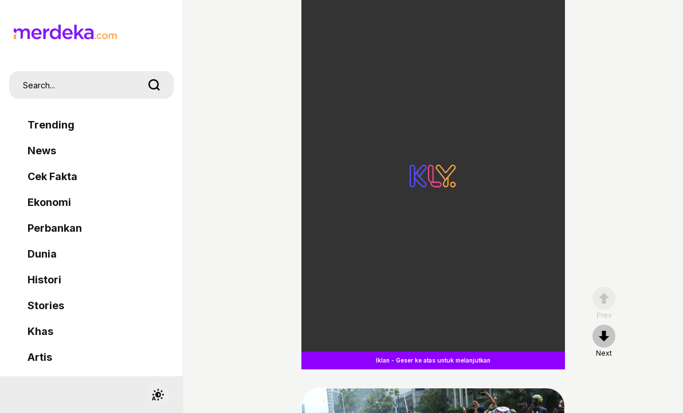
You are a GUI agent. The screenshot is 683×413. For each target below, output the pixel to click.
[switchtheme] (157, 394)
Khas (40, 331)
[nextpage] (603, 341)
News (42, 151)
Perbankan (55, 228)
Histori (44, 280)
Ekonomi (49, 202)
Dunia (42, 254)
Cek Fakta (52, 176)
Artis (40, 357)
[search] (154, 85)
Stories (46, 305)
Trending (51, 125)
